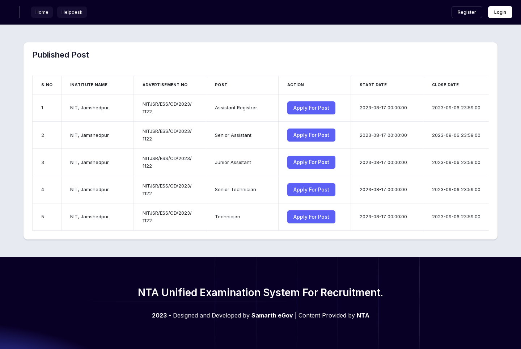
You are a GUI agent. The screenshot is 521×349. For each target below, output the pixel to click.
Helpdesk (72, 12)
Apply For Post (311, 108)
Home (41, 12)
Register (467, 12)
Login (500, 12)
